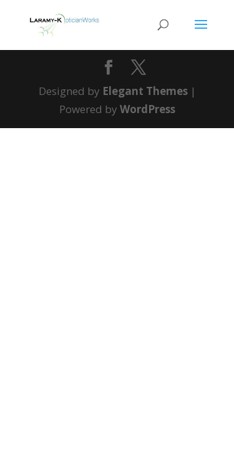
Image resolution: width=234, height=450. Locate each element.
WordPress (147, 109)
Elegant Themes (145, 91)
